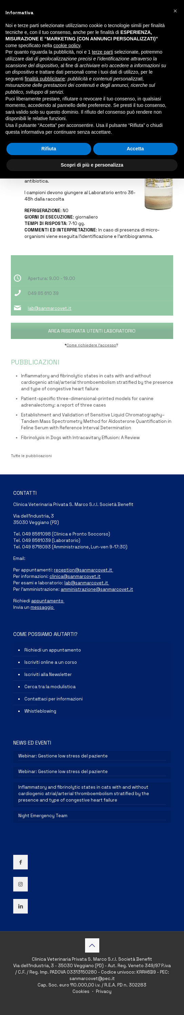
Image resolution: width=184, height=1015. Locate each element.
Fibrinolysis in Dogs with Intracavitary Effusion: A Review (80, 437)
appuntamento (47, 601)
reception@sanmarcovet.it (83, 570)
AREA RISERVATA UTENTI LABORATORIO (92, 331)
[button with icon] (20, 862)
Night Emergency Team (42, 816)
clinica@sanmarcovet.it (75, 576)
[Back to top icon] (92, 945)
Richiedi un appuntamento (52, 650)
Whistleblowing (40, 711)
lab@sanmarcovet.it (49, 308)
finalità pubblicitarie (45, 78)
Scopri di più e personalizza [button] (92, 165)
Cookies (81, 991)
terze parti (102, 52)
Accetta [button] (135, 148)
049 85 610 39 (43, 293)
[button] (175, 10)
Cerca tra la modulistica (50, 687)
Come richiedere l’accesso (91, 345)
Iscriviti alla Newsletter (48, 674)
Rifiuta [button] (48, 148)
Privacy (103, 991)
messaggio (42, 607)
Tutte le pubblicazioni (31, 455)
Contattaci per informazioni (53, 699)
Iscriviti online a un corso (50, 662)
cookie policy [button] (67, 45)
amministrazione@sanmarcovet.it (97, 589)
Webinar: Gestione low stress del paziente (63, 756)
